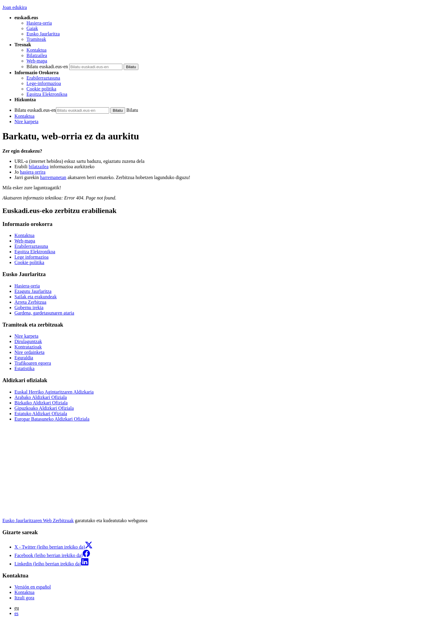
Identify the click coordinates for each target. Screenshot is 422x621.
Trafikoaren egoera (32, 363)
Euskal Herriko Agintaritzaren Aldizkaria (54, 391)
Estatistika (24, 368)
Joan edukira (14, 7)
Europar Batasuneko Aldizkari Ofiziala (51, 419)
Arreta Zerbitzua (30, 302)
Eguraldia (23, 357)
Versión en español (32, 586)
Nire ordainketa (29, 352)
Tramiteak (36, 39)
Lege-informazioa (43, 83)
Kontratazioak (28, 346)
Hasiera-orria (39, 23)
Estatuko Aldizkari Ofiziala (40, 413)
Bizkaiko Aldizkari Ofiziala (41, 402)
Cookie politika (41, 88)
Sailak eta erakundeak (35, 296)
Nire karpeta (26, 121)
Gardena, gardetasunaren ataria (44, 312)
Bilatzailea (36, 55)
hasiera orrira (32, 172)
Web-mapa (36, 60)
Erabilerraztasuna (43, 78)
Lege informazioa (31, 257)
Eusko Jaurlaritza (43, 33)
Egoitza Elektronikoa (46, 94)
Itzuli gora (24, 597)
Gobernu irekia (28, 307)
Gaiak (32, 28)
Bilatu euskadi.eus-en (47, 66)
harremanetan (53, 177)
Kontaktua (36, 50)
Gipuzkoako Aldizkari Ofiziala (44, 408)
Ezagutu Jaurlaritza (32, 291)
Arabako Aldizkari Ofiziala (40, 397)
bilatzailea (39, 166)
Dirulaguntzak (28, 341)
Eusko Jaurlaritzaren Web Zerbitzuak (38, 520)
